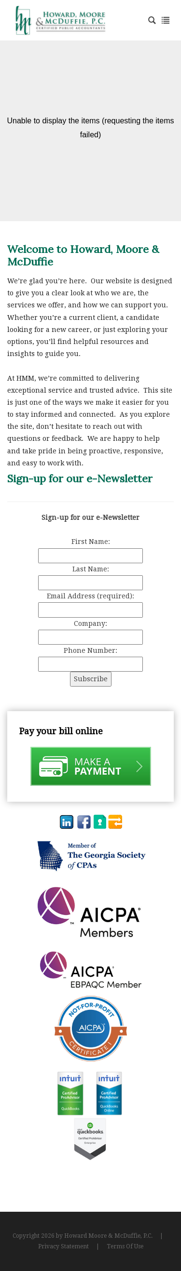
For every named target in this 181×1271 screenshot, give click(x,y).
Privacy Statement (63, 1246)
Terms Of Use (125, 1246)
